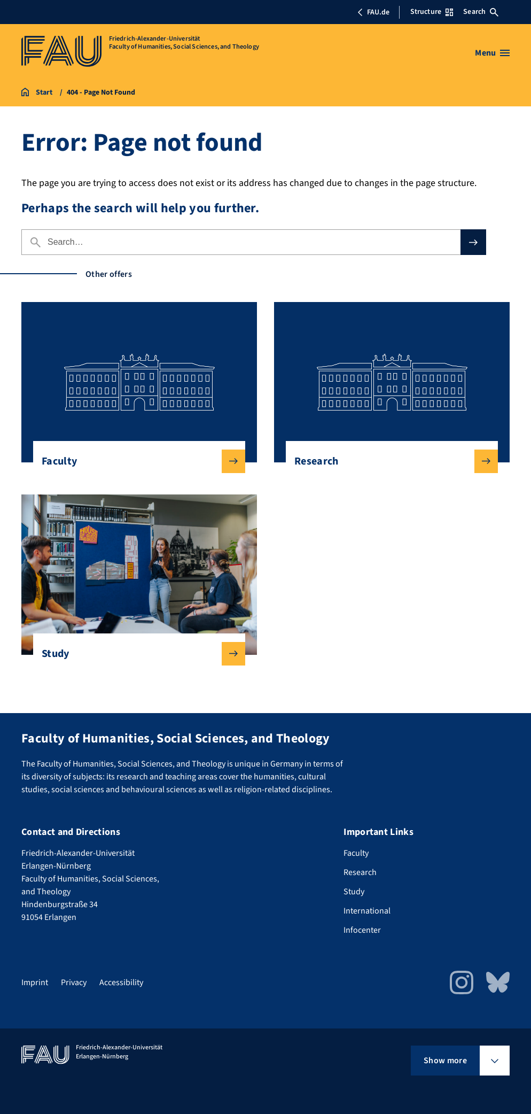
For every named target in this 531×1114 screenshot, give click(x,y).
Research (387, 461)
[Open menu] (492, 53)
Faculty (135, 461)
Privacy (74, 982)
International (367, 911)
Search (480, 11)
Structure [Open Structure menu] (431, 11)
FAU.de (373, 12)
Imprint (34, 982)
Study (135, 654)
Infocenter (362, 930)
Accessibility (121, 982)
